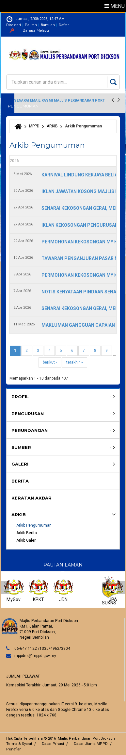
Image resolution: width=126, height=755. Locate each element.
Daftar (64, 25)
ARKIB (52, 126)
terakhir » (74, 362)
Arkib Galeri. (27, 540)
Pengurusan (27, 413)
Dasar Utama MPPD (91, 744)
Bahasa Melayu (36, 30)
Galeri (19, 464)
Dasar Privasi (53, 744)
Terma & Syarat (19, 744)
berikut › (50, 362)
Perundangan (29, 430)
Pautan (31, 25)
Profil (20, 396)
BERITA (20, 481)
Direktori (13, 25)
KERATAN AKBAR (31, 498)
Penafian (14, 749)
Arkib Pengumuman (34, 525)
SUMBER (21, 447)
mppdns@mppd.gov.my (35, 655)
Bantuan (48, 25)
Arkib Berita (26, 533)
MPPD (34, 126)
